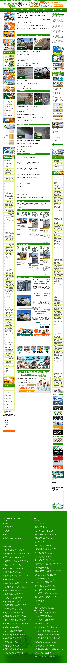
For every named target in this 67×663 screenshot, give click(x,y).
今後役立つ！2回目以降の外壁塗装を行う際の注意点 (43, 549)
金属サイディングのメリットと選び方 (8, 294)
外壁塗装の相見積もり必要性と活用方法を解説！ (58, 192)
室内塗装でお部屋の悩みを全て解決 (41, 552)
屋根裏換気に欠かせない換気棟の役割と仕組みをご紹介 (13, 627)
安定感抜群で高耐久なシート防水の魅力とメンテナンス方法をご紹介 (15, 626)
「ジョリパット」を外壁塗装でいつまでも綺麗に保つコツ (14, 615)
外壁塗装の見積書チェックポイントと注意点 (58, 198)
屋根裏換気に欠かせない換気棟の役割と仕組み (9, 350)
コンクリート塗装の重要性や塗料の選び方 (8, 328)
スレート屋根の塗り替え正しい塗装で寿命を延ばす (9, 285)
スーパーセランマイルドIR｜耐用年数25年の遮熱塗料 (43, 616)
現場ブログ (22, 12)
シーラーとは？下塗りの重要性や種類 (57, 247)
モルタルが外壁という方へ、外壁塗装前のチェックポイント (44, 653)
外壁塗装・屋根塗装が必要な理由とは (11, 571)
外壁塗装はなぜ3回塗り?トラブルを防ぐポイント (9, 251)
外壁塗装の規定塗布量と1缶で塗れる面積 (58, 306)
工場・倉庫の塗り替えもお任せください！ (58, 161)
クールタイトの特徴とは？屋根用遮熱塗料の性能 (58, 380)
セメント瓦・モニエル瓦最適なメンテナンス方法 (9, 307)
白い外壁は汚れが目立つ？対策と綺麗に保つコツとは (58, 358)
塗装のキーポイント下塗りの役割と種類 (57, 241)
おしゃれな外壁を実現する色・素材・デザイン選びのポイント (14, 641)
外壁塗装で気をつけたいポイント (9, 248)
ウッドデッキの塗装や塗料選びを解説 (8, 319)
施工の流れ (37, 9)
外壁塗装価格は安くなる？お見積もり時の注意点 (9, 186)
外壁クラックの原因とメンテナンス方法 (8, 230)
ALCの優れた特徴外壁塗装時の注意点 (8, 362)
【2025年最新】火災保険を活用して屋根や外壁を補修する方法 (45, 538)
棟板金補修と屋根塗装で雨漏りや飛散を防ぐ (9, 331)
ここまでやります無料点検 (52, 10)
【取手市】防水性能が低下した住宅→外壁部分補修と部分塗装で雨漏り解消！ (57, 37)
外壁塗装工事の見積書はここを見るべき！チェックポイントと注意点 (46, 534)
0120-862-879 (31, 205)
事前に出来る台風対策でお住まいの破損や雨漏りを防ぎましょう (15, 634)
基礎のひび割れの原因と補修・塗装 (57, 337)
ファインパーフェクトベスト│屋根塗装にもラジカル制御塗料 (45, 613)
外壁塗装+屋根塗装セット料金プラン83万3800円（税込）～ (44, 530)
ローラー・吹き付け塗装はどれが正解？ (57, 303)
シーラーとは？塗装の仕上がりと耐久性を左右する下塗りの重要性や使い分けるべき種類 (49, 649)
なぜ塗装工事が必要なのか (9, 163)
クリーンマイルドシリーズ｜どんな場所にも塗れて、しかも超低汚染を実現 (47, 631)
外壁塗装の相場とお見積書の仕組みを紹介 (58, 195)
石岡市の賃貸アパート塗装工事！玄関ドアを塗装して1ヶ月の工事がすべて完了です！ (41, 296)
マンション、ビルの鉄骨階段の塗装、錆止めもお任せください (45, 586)
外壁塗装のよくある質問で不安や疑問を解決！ (58, 180)
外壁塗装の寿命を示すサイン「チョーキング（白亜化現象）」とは (15, 589)
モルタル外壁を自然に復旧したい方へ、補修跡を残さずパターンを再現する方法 (17, 591)
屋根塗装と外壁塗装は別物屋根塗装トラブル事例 (9, 245)
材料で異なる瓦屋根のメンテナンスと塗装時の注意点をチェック (45, 568)
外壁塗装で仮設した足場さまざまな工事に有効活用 (58, 260)
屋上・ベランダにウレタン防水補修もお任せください (9, 343)
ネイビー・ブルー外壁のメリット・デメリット (58, 349)
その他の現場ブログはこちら (45, 323)
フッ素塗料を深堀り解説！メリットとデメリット (58, 367)
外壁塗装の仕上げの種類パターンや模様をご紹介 (58, 374)
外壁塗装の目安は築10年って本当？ (8, 173)
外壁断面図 (7, 368)
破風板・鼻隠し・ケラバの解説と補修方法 (9, 257)
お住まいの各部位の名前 (9, 198)
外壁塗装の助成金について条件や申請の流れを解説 (43, 556)
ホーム (7, 9)
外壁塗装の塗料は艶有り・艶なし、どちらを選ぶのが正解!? (44, 645)
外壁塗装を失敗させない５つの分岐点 (58, 186)
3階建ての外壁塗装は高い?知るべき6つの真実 (58, 216)
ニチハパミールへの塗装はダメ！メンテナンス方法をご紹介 (14, 631)
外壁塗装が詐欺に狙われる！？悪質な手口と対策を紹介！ (14, 600)
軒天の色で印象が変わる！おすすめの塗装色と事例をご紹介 (44, 575)
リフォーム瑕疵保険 (8, 527)
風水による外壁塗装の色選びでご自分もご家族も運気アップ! (14, 557)
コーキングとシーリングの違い (9, 359)
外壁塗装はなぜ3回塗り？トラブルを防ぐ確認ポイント (13, 597)
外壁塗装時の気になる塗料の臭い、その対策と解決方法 (13, 565)
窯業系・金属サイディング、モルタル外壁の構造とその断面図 (14, 613)
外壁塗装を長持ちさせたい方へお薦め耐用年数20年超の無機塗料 (45, 648)
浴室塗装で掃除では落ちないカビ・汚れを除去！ (43, 590)
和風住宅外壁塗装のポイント (57, 294)
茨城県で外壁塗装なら (8, 395)
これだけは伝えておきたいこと (9, 526)
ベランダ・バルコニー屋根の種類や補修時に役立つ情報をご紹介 (15, 620)
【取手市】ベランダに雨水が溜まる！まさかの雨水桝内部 (57, 35)
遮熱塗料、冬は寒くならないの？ (40, 641)
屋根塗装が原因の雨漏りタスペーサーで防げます (9, 288)
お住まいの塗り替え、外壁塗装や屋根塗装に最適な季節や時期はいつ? (16, 587)
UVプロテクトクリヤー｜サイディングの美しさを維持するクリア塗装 (46, 627)
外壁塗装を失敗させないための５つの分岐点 (12, 554)
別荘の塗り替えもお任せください (58, 167)
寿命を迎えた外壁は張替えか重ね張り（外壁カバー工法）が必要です (46, 548)
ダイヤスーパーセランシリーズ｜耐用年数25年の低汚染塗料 (44, 619)
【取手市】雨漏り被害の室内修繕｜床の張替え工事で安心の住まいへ (57, 23)
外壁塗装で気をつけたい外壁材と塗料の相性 (9, 371)
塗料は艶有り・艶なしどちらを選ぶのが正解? (58, 284)
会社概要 (60, 9)
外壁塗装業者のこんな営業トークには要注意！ (58, 269)
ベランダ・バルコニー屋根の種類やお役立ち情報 (9, 334)
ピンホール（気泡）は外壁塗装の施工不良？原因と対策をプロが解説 (15, 593)
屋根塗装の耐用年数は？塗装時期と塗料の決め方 (58, 343)
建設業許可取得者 (8, 398)
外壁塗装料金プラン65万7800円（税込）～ (42, 527)
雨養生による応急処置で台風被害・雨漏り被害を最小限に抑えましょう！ (16, 635)
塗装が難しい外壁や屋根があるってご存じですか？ (58, 275)
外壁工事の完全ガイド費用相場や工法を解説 (8, 183)
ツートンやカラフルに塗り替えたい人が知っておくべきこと (59, 100)
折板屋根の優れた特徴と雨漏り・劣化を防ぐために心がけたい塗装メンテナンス (48, 563)
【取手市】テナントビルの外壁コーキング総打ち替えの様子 (57, 32)
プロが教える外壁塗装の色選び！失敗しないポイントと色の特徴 (15, 549)
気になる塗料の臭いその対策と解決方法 (57, 213)
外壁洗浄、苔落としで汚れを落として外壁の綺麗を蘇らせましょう (45, 596)
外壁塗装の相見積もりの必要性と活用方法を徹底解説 (13, 598)
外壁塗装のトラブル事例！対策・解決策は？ (58, 340)
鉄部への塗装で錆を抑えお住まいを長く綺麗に (9, 310)
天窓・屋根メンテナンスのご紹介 (8, 267)
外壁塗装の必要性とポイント (40, 541)
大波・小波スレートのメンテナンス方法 (8, 374)
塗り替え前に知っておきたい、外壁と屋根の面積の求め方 (14, 612)
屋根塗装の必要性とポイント (40, 542)
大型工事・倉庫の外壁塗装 (39, 601)
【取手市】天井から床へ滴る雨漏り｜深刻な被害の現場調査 (57, 30)
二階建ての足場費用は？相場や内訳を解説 (58, 266)
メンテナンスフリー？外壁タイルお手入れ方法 (58, 290)
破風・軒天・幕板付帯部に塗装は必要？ (8, 254)
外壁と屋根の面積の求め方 (9, 365)
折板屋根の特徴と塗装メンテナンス (8, 300)
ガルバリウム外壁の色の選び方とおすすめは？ (12, 583)
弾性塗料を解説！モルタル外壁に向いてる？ (58, 371)
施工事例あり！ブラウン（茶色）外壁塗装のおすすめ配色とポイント (15, 649)
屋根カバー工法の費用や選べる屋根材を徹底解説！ (43, 546)
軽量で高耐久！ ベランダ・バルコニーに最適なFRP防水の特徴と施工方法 (16, 623)
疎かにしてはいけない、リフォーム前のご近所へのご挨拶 (14, 564)
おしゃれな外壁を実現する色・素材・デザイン (58, 346)
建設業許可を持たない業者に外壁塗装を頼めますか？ (13, 538)
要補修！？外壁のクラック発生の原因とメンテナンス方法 (14, 590)
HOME (18, 12)
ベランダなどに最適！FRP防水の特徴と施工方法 (9, 340)
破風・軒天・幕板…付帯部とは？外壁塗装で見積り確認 (44, 571)
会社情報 (6, 534)
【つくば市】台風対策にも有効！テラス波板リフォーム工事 (57, 20)
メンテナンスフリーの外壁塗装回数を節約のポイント (58, 226)
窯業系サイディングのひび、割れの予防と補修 (58, 278)
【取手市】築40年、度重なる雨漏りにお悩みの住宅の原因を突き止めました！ (58, 41)
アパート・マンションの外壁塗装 (40, 603)
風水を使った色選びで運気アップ (58, 89)
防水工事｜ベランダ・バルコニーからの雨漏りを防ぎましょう (45, 553)
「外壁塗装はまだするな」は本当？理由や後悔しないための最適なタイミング (17, 561)
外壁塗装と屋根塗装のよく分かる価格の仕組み (42, 522)
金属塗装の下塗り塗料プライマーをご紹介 (57, 244)
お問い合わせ (7, 404)
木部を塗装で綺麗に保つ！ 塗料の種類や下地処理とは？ (13, 630)
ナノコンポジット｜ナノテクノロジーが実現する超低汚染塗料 (45, 624)
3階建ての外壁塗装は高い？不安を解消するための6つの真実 (14, 567)
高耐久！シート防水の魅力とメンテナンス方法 (9, 347)
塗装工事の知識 (7, 160)
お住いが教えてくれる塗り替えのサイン (8, 170)
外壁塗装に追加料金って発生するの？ (57, 189)
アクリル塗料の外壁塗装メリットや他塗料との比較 (9, 211)
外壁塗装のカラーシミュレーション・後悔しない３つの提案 (14, 556)
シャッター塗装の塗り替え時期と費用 (8, 325)
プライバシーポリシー (8, 401)
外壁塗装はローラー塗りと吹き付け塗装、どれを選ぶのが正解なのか (15, 608)
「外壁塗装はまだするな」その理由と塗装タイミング (9, 179)
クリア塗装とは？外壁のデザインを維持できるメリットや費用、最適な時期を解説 (48, 638)
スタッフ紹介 (7, 392)
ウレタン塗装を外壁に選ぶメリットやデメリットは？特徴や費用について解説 (47, 637)
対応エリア (6, 535)
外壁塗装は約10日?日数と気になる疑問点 (57, 207)
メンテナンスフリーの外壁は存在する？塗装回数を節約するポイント (15, 580)
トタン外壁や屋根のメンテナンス (8, 297)
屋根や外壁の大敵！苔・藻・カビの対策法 (57, 312)
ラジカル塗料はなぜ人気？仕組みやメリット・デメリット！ (14, 653)
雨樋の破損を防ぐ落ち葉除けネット (8, 279)
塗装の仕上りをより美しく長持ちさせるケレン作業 (9, 239)
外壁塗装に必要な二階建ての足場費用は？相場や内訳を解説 (44, 608)
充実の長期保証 (7, 531)
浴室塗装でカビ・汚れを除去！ (8, 322)
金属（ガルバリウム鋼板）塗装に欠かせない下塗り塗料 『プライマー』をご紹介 (48, 652)
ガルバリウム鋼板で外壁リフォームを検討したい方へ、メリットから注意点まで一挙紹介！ (19, 582)
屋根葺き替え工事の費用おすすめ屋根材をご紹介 (9, 193)
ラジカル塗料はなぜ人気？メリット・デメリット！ (58, 383)
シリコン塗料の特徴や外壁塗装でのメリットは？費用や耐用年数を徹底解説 (47, 634)
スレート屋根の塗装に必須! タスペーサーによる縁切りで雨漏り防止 (15, 604)
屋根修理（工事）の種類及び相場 (8, 189)
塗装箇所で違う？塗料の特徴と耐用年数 (57, 238)
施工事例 (14, 9)
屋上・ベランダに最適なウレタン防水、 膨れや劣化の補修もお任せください (17, 624)
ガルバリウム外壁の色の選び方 (57, 232)
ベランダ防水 (9, 65)
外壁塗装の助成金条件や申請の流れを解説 (58, 183)
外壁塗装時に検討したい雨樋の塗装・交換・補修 (9, 273)
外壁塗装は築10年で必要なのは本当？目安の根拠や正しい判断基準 (15, 560)
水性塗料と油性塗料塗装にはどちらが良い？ (58, 287)
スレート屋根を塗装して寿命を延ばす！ (41, 600)
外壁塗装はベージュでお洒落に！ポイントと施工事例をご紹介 (14, 648)
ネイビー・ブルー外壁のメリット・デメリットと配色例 (13, 642)
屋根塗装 (9, 59)
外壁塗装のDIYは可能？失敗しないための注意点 (58, 272)
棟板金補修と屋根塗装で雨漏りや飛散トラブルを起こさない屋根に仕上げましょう (18, 619)
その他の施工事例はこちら (45, 241)
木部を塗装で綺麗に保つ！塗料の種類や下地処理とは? (58, 318)
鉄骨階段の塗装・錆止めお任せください (9, 313)
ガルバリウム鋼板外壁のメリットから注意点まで (58, 229)
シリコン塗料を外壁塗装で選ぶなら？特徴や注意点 (9, 217)
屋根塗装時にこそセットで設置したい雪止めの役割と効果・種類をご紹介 (47, 581)
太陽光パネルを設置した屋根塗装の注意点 (58, 315)
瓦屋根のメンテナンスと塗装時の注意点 (9, 303)
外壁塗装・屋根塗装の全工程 (40, 526)
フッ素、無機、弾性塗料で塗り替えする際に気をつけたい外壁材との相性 (16, 616)
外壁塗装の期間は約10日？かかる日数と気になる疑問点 (13, 558)
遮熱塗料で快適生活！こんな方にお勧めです (42, 623)
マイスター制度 (7, 530)
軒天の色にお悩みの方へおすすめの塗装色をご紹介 (9, 263)
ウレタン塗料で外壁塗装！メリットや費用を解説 (9, 214)
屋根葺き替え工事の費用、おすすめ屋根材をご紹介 (43, 545)
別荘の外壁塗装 (37, 604)
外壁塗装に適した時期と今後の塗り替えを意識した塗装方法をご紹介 (15, 586)
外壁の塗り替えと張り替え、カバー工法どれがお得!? (58, 219)
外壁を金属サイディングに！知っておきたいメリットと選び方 (45, 560)
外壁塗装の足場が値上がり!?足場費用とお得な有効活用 (44, 607)
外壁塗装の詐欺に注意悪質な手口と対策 (57, 204)
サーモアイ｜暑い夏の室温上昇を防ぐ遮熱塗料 (42, 615)
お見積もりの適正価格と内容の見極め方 (58, 201)
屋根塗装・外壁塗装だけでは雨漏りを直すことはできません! (14, 568)
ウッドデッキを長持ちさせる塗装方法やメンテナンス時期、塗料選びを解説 (47, 589)
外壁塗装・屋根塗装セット (9, 62)
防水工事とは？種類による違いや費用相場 (9, 337)
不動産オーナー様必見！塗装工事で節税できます (58, 257)
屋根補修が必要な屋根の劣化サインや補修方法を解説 (43, 583)
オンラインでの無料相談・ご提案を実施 (58, 176)
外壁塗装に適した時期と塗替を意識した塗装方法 (9, 205)
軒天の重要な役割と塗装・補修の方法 (8, 260)
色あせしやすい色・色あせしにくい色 (58, 97)
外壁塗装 (9, 56)
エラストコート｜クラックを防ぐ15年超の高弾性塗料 (43, 626)
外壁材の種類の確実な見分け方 (56, 223)
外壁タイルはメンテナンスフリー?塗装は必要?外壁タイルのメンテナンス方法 (47, 564)
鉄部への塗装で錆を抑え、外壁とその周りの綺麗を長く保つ (44, 585)
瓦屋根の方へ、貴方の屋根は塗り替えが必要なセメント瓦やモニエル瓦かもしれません (49, 570)
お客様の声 (22, 9)
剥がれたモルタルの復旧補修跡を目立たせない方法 (9, 233)
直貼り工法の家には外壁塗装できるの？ (57, 281)
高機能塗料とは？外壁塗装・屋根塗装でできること (9, 242)
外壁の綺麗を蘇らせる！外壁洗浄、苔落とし (58, 309)
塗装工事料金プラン (45, 10)
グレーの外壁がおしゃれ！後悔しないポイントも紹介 (58, 352)
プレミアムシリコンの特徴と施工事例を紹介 (57, 377)
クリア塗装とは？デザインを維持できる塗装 (9, 220)
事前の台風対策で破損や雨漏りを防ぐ (57, 331)
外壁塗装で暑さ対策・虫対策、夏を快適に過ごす (43, 605)
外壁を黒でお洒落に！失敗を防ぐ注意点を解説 (58, 355)
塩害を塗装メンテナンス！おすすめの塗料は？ (9, 353)
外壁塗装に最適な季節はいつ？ (9, 208)
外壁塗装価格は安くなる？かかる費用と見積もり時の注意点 (44, 535)
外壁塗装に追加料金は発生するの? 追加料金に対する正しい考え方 (45, 557)
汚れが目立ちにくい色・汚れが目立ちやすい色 (59, 93)
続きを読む (48, 290)
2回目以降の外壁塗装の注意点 (57, 235)
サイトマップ (7, 407)
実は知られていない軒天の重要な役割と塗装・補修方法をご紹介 (45, 574)
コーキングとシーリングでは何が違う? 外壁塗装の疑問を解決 (14, 609)
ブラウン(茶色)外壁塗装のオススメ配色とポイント (58, 364)
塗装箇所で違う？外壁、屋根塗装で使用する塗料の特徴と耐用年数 (45, 642)
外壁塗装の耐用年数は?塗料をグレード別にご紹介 (9, 202)
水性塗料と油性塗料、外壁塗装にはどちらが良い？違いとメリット (45, 646)
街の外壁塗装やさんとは (8, 520)
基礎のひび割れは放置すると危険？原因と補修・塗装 (13, 637)
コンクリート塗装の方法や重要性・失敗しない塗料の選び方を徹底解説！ (47, 593)
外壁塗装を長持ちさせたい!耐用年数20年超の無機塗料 (58, 250)
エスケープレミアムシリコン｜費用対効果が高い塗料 (43, 620)
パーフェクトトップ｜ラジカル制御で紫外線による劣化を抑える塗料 (46, 612)
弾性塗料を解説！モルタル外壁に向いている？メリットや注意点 (15, 652)
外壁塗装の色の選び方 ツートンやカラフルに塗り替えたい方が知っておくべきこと (18, 553)
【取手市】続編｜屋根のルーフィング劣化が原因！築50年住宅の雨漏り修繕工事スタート (58, 26)
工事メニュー (29, 9)
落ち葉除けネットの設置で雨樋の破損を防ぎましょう (43, 582)
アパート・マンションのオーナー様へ (58, 164)
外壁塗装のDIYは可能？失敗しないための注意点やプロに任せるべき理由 (16, 575)
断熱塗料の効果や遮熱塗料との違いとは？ (58, 324)
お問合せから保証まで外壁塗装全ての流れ (42, 524)
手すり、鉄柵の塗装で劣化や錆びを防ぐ (8, 316)
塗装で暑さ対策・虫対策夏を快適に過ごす (9, 223)
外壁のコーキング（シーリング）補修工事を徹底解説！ (44, 559)
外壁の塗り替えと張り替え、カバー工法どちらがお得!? (13, 576)
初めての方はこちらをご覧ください (41, 520)
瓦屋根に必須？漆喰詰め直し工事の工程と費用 (42, 567)
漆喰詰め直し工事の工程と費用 (57, 297)
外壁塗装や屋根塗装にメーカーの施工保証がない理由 (58, 253)
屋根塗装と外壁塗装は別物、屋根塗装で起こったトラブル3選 (14, 602)
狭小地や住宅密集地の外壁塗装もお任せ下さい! (9, 291)
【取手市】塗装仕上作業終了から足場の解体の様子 (57, 44)
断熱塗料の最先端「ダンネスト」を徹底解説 (58, 327)
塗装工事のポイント (8, 166)
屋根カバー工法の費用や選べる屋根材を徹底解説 (9, 196)
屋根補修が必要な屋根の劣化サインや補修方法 (9, 282)
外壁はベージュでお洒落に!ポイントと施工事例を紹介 (58, 361)
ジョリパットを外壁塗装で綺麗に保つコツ (58, 300)
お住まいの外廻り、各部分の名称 (10, 578)
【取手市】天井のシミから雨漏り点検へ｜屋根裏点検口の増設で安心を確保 (57, 16)
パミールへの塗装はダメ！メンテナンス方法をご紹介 (58, 321)
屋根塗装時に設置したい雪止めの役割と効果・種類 (9, 276)
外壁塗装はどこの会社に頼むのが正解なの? (11, 605)
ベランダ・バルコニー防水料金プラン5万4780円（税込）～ (44, 531)
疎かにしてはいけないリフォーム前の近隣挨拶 (58, 210)
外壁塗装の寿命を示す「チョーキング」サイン (9, 226)
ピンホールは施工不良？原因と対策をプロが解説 (9, 236)
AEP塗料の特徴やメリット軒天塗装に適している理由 (58, 386)
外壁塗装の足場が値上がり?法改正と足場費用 (58, 263)
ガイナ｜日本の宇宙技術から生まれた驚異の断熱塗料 (43, 630)
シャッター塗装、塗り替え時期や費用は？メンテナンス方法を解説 (45, 592)
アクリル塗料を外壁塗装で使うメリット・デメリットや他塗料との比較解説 (47, 635)
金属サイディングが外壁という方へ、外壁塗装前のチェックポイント (46, 656)
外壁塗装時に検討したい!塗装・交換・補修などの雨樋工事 (44, 579)
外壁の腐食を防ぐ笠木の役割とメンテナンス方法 (9, 270)
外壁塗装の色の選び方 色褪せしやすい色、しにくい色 (13, 550)
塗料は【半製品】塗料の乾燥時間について (9, 356)
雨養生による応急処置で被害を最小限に (58, 334)
